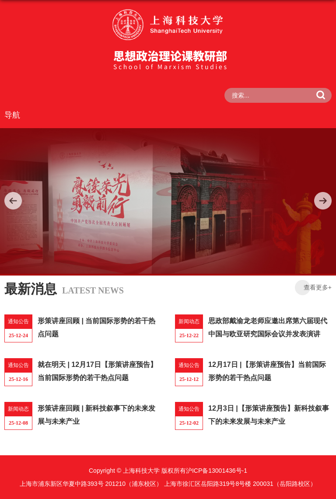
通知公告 (18, 321)
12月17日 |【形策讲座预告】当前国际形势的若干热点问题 (267, 371)
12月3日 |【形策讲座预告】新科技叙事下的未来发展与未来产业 (268, 415)
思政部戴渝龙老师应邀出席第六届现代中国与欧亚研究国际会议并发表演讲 (267, 327)
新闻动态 (189, 321)
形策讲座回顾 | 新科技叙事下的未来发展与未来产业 (96, 415)
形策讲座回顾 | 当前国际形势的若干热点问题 (96, 327)
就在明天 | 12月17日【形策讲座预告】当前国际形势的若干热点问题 (97, 371)
